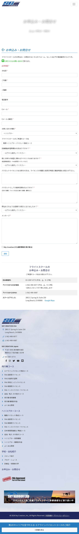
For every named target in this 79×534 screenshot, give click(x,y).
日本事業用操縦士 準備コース (14, 430)
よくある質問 (9, 405)
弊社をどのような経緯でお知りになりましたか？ (20, 206)
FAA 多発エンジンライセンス (14, 382)
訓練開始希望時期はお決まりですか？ (16, 148)
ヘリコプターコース (11, 410)
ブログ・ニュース (10, 460)
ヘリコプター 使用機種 (12, 438)
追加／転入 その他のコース (14, 394)
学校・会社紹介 (9, 451)
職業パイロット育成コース (13, 415)
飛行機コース (8, 366)
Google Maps (50, 300)
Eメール (5, 109)
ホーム (31, 31)
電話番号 (5, 99)
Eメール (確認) (7, 119)
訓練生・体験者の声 (11, 463)
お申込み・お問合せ (11, 469)
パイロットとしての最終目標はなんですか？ (18, 187)
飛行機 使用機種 (10, 397)
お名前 (5, 70)
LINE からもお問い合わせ (12, 61)
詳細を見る (39, 530)
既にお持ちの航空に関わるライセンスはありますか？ (21, 158)
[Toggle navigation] (74, 4)
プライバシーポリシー (61, 515)
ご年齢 (5, 80)
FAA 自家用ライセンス (12, 375)
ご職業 (4, 90)
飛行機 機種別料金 (11, 401)
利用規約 (49, 515)
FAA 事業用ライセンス (12, 386)
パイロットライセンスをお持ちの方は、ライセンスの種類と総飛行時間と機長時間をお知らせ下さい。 (38, 170)
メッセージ (6, 215)
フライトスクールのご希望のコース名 (15, 139)
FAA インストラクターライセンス (16, 390)
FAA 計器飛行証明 (10, 378)
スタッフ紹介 (9, 456)
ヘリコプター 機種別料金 (13, 442)
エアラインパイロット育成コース (16, 371)
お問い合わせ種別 (9, 129)
